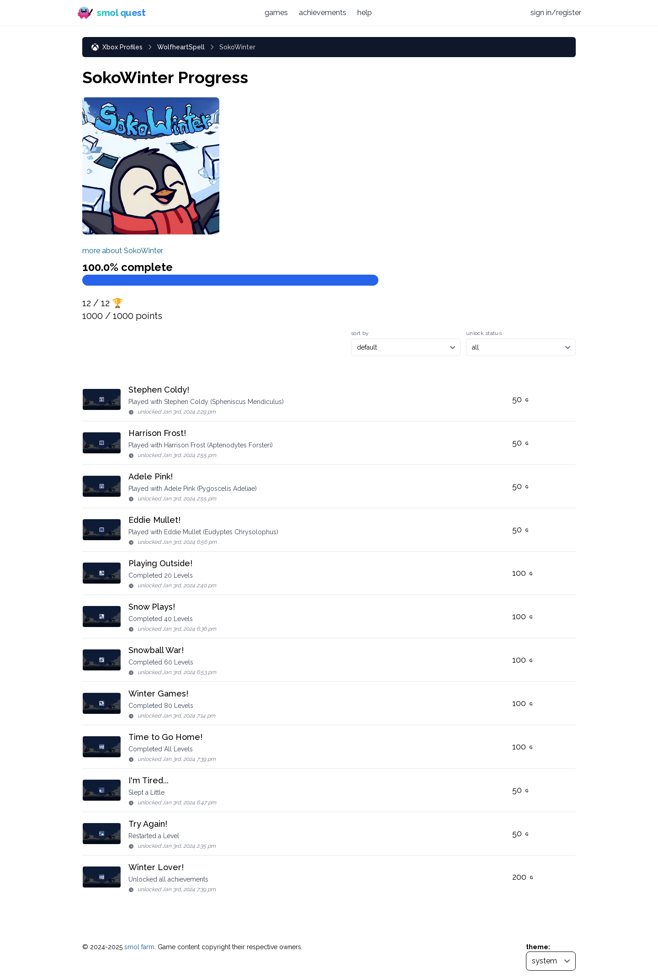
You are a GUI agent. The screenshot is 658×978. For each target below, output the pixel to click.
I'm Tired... (148, 780)
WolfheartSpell (181, 47)
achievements (322, 12)
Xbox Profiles (117, 47)
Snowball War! (156, 650)
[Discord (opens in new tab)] (514, 12)
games (276, 12)
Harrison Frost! (157, 433)
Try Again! (147, 824)
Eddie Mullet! (154, 520)
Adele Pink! (150, 476)
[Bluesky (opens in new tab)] (496, 12)
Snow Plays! (151, 606)
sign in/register (556, 12)
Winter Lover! (156, 867)
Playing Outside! (160, 563)
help (364, 12)
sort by (360, 333)
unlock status (484, 333)
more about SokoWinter (122, 250)
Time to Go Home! (165, 737)
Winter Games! (158, 693)
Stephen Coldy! (158, 389)
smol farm (139, 947)
